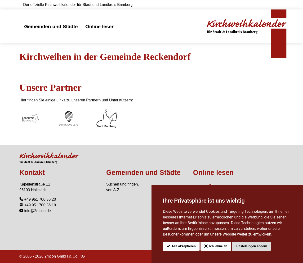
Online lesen (100, 26)
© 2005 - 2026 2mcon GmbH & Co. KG (52, 256)
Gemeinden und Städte (51, 26)
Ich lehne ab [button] (218, 246)
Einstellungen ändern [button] (251, 246)
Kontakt (32, 172)
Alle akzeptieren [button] (184, 246)
